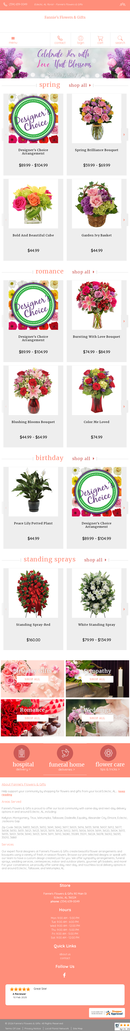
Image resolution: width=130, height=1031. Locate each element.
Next (124, 134)
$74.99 (96, 437)
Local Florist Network (57, 1028)
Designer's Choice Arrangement (33, 151)
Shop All (78, 85)
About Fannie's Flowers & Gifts (24, 784)
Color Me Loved (97, 422)
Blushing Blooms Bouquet (33, 422)
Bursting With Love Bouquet (96, 337)
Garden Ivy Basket (97, 235)
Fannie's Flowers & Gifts (65, 17)
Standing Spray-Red (33, 625)
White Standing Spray (96, 625)
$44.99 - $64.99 (33, 437)
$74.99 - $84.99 (96, 351)
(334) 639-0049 (18, 4)
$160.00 (33, 639)
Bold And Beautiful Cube (33, 235)
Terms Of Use (12, 1028)
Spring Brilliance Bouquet (96, 150)
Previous (5, 134)
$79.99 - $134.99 (96, 639)
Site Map (78, 1028)
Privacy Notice (33, 1028)
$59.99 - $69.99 (96, 165)
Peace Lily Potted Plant (33, 523)
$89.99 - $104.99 (33, 165)
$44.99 (33, 250)
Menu (13, 42)
